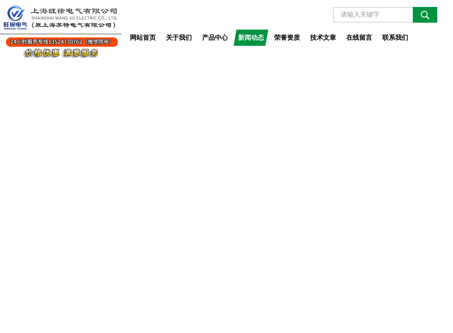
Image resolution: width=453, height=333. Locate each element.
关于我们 (179, 37)
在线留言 (359, 37)
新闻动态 (251, 37)
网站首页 (143, 37)
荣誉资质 (287, 37)
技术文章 (323, 37)
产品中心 (215, 37)
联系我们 (395, 37)
